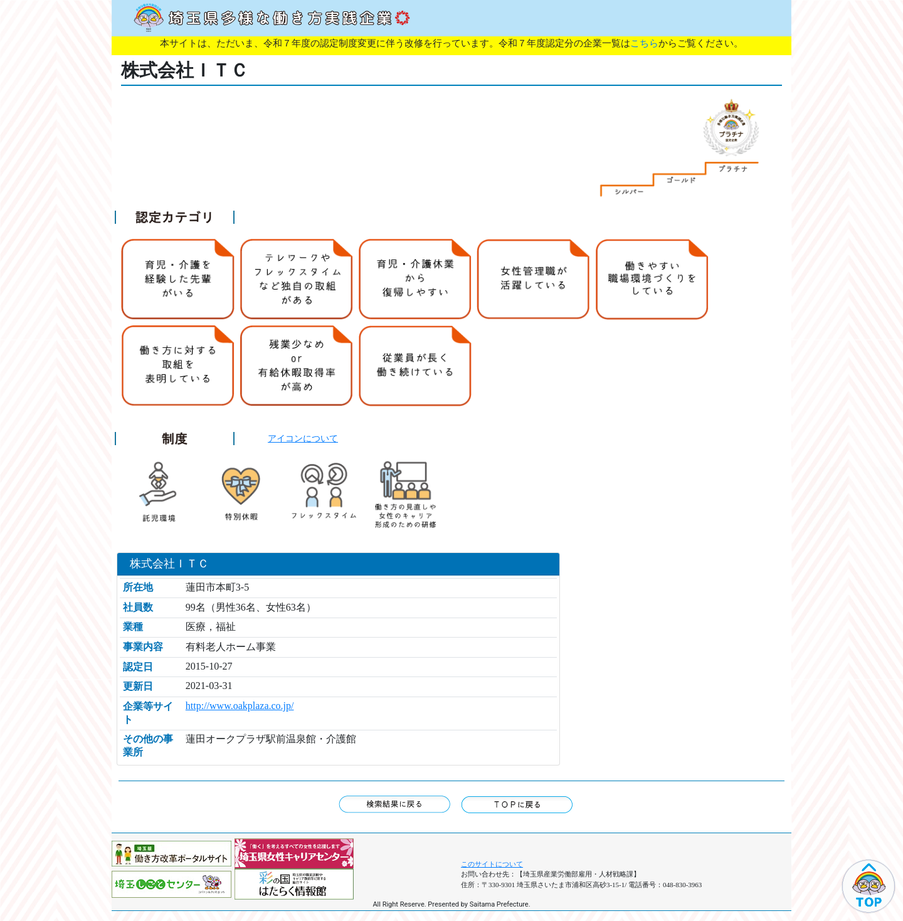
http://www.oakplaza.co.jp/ (240, 705)
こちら (644, 43)
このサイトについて (492, 864)
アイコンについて (303, 438)
